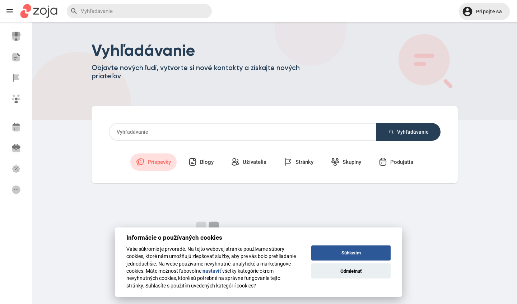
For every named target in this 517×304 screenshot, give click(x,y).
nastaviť (211, 271)
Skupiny (346, 162)
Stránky (298, 162)
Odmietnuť (351, 271)
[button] (484, 11)
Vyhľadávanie (408, 132)
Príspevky (153, 162)
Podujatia (396, 162)
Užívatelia (248, 162)
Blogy (201, 162)
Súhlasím (351, 252)
